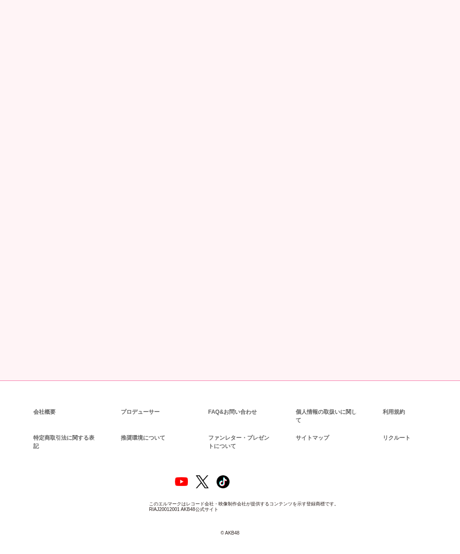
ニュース (41, 50)
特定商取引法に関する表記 (63, 425)
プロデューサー (139, 403)
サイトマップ (310, 420)
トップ (17, 50)
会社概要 (44, 403)
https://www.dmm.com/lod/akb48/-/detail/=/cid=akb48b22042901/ (149, 243)
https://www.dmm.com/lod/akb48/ (111, 266)
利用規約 (394, 403)
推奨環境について (142, 420)
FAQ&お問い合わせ (232, 403)
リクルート (395, 420)
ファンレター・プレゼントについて (240, 425)
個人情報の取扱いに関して (328, 403)
